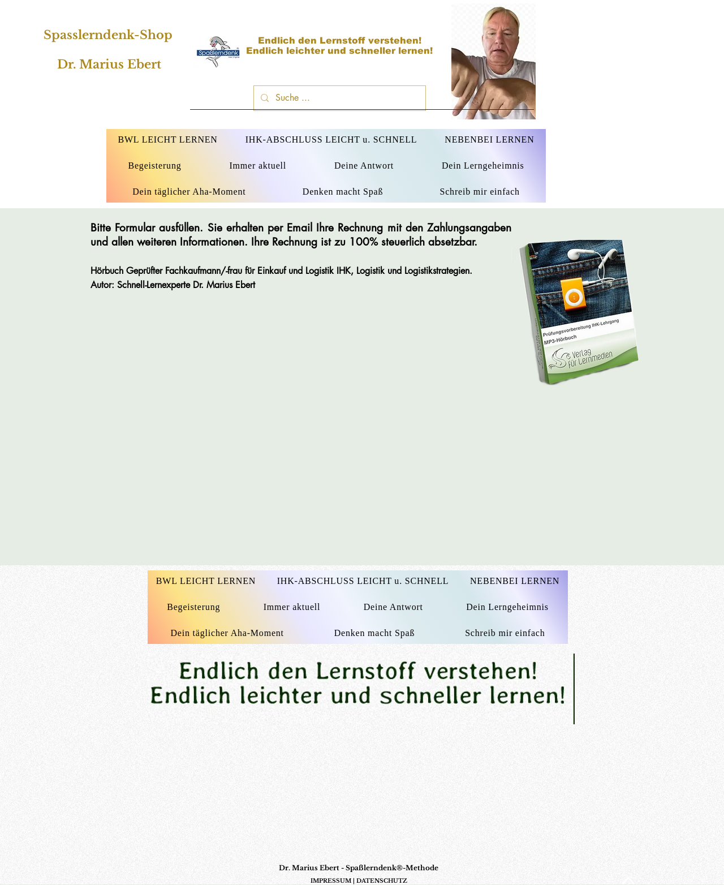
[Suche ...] (338, 98)
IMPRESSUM (331, 880)
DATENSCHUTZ (381, 880)
